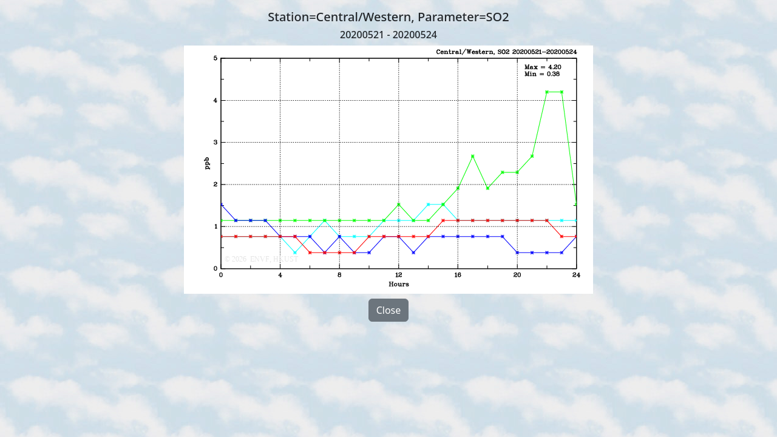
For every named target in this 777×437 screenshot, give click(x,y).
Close (388, 310)
